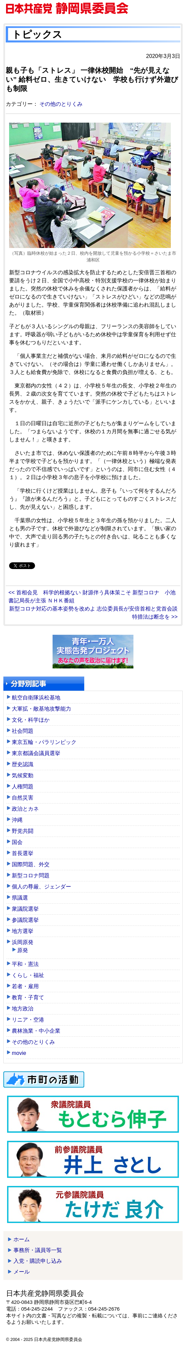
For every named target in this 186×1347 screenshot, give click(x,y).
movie (19, 1053)
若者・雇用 (25, 986)
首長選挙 (22, 853)
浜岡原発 (22, 942)
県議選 (20, 898)
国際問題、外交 (31, 864)
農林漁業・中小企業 (36, 1031)
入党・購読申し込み (37, 1261)
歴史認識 (22, 764)
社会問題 (22, 731)
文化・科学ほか (31, 720)
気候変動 (22, 775)
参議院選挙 (25, 920)
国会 (17, 842)
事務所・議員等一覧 (37, 1250)
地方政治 (22, 1008)
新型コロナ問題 (31, 875)
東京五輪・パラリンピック (44, 742)
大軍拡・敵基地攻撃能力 (41, 709)
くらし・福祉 (28, 975)
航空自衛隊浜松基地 (36, 697)
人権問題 (22, 786)
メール (21, 1272)
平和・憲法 (25, 964)
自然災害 (22, 798)
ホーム (21, 1239)
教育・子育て (28, 997)
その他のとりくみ (61, 104)
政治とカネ (25, 809)
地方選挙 (22, 931)
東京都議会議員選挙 (36, 753)
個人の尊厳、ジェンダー (41, 886)
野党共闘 (22, 831)
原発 (22, 950)
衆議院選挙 (25, 909)
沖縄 (17, 820)
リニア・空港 (28, 1020)
